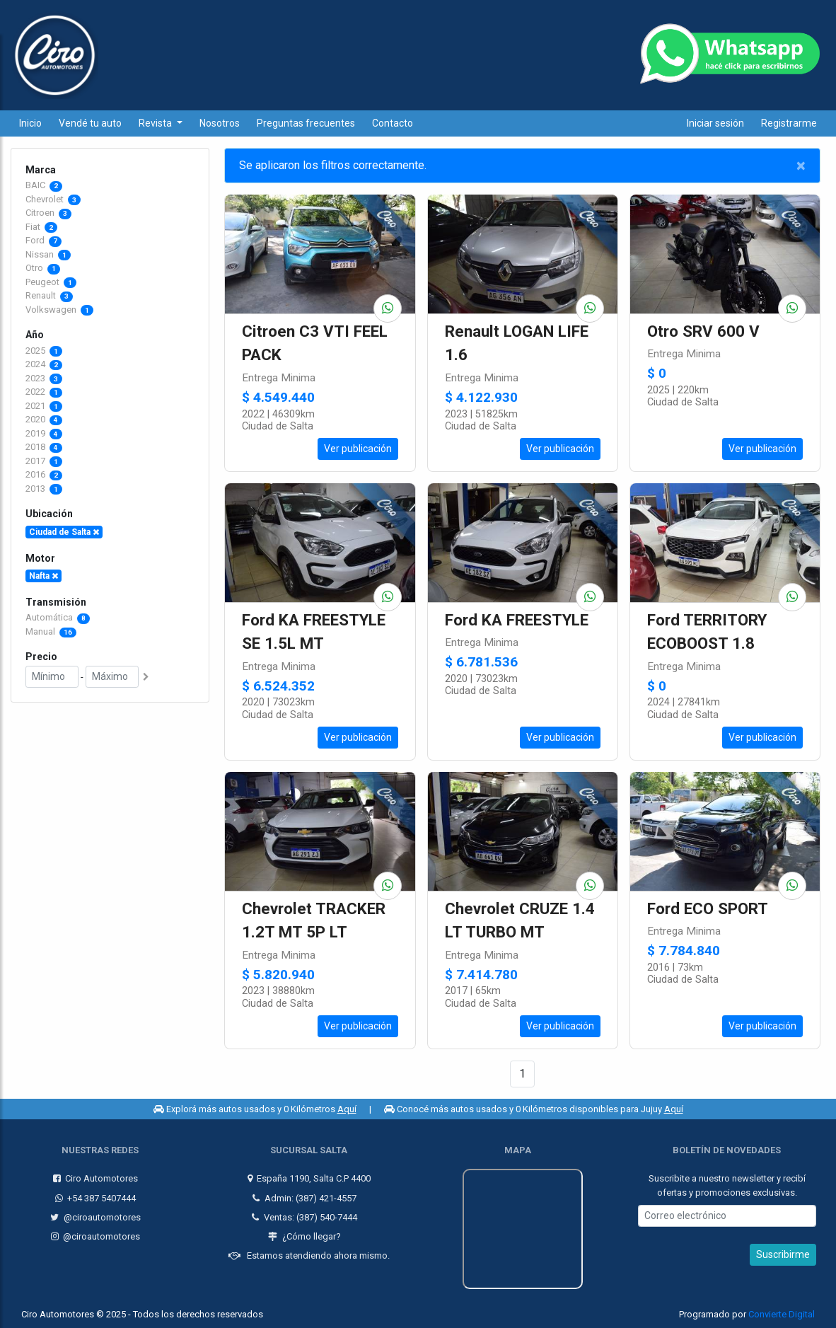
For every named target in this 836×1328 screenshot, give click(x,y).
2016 (43, 474)
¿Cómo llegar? (304, 1236)
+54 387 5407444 (96, 1198)
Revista (156, 123)
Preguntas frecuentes (306, 123)
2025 (43, 350)
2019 (43, 433)
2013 (43, 488)
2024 (43, 364)
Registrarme (789, 123)
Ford (36, 240)
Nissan (40, 254)
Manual (50, 631)
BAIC (36, 185)
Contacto (392, 123)
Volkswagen (52, 309)
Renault (41, 295)
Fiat (33, 226)
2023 (43, 378)
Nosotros (219, 123)
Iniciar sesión (715, 123)
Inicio (30, 123)
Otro (35, 267)
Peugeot (43, 282)
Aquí (346, 1109)
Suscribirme (783, 1254)
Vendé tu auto (90, 123)
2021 (43, 405)
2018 (43, 446)
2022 (43, 391)
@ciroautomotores (95, 1217)
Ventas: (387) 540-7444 (304, 1217)
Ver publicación (358, 448)
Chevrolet (45, 199)
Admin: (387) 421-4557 (304, 1198)
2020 (43, 419)
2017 (43, 461)
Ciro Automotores (96, 1178)
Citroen (41, 212)
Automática (57, 617)
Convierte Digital (781, 1314)
